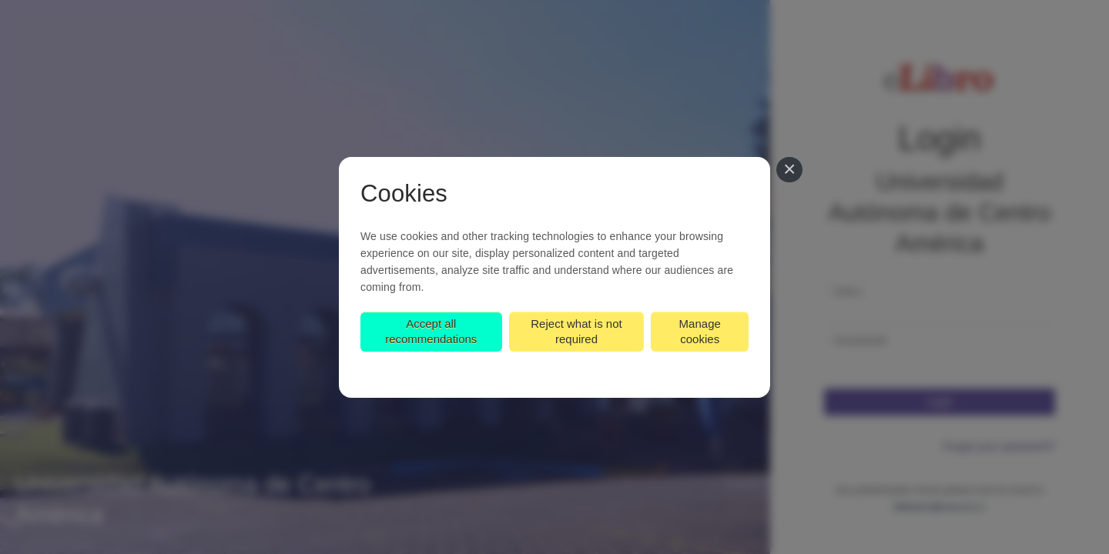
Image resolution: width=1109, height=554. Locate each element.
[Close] (789, 170)
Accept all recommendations (431, 331)
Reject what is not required (576, 331)
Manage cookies (700, 331)
